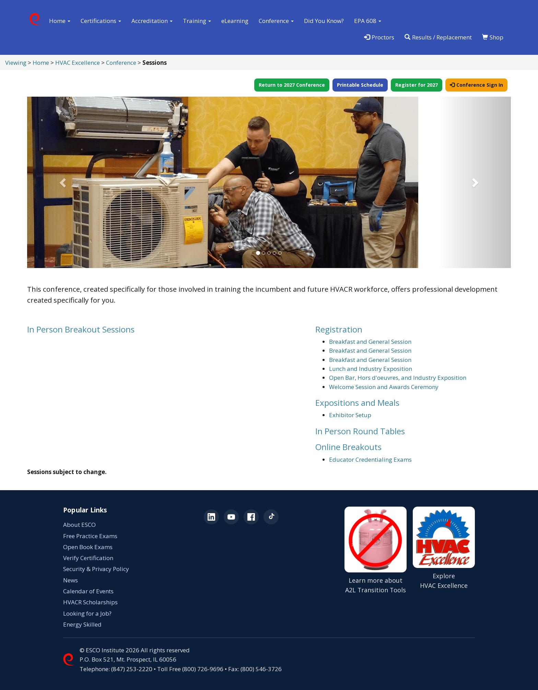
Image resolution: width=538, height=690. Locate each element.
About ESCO (79, 525)
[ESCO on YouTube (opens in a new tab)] (231, 516)
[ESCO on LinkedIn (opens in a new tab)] (211, 516)
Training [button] (197, 21)
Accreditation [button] (152, 21)
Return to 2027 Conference (292, 85)
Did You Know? (324, 21)
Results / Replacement (438, 37)
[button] (63, 182)
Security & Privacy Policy (96, 569)
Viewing (15, 62)
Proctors (379, 37)
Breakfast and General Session (370, 342)
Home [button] (59, 21)
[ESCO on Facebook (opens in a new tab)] (251, 516)
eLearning (234, 21)
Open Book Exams (88, 547)
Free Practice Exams (90, 536)
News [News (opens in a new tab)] (70, 580)
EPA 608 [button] (367, 21)
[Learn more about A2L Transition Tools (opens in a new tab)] (375, 551)
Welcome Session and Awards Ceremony (383, 387)
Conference (121, 62)
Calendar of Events (88, 591)
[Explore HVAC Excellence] (444, 551)
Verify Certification (88, 558)
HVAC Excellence (77, 62)
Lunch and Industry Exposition (370, 369)
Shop (492, 37)
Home (41, 62)
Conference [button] (276, 21)
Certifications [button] (101, 21)
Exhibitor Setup (350, 415)
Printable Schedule (360, 85)
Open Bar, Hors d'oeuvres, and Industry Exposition (397, 378)
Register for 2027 (416, 85)
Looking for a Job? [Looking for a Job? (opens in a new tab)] (87, 613)
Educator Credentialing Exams (370, 459)
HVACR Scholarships (90, 602)
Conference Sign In (476, 85)
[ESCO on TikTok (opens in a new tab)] (271, 516)
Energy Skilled (82, 624)
